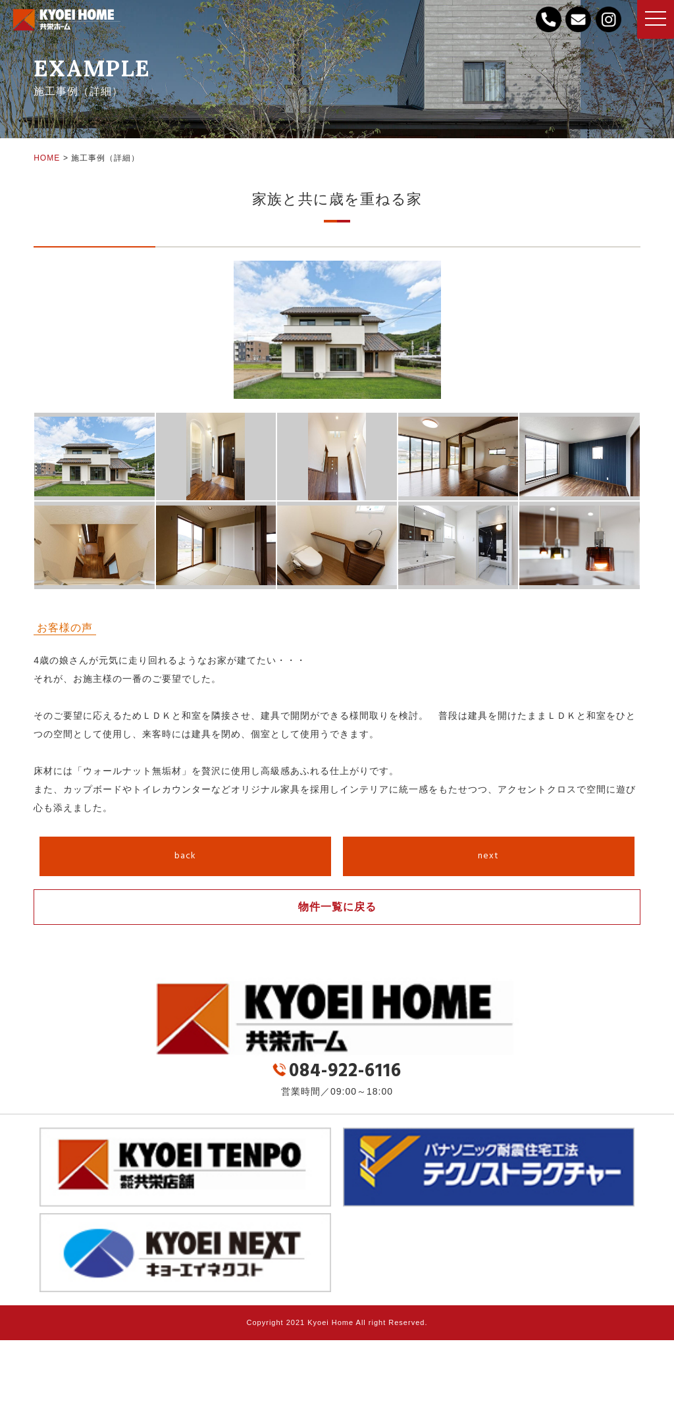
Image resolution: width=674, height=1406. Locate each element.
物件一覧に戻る (337, 906)
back (185, 856)
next (488, 856)
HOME (47, 158)
